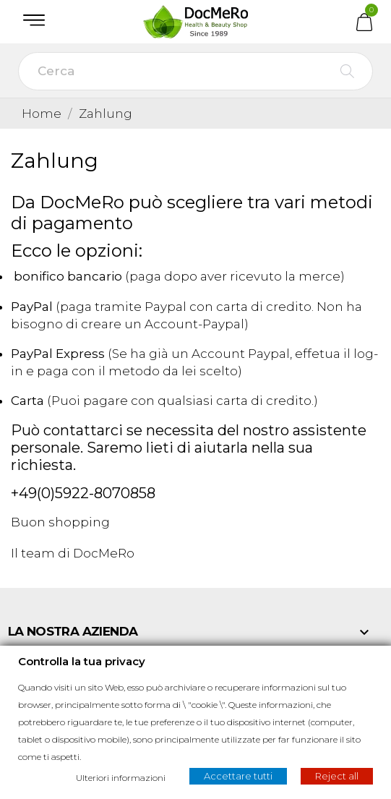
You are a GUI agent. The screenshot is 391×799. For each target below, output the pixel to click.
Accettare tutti (238, 776)
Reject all (336, 776)
